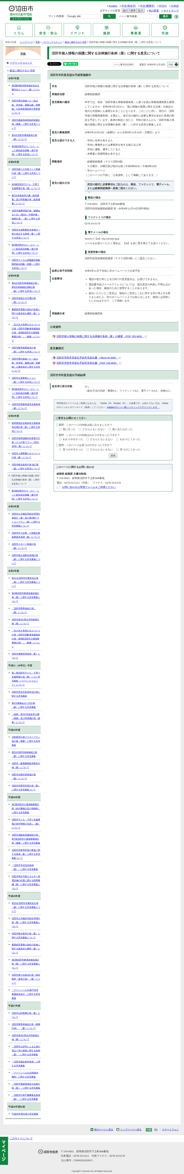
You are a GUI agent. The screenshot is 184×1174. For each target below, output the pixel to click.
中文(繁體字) (147, 6)
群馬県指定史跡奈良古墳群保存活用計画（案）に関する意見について (26, 427)
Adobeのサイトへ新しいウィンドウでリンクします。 (133, 407)
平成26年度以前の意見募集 (25, 1114)
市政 (37, 42)
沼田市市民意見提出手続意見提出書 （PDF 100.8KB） (88, 363)
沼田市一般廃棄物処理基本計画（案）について (26, 765)
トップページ (26, 42)
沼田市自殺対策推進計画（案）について (24, 776)
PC (156, 1129)
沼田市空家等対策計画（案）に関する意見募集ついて (26, 787)
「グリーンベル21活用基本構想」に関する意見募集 (25, 1075)
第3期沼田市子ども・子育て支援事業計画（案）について (26, 186)
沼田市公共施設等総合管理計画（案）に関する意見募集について (26, 922)
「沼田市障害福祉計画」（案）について (24, 610)
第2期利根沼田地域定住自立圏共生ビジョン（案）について (26, 89)
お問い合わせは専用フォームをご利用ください (89, 487)
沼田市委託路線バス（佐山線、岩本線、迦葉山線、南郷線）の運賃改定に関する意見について (26, 365)
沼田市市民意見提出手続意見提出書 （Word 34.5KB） (88, 357)
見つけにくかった (130, 449)
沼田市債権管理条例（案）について (26, 656)
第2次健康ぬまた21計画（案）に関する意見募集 (24, 705)
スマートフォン (170, 1129)
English (113, 6)
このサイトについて (21, 1138)
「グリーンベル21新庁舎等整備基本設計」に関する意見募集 (26, 994)
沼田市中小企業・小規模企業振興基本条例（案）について (26, 535)
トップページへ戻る (130, 1129)
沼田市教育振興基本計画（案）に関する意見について (26, 349)
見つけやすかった (73, 449)
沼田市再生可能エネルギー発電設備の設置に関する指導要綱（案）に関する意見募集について (26, 882)
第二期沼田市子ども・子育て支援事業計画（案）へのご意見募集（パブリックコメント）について (26, 679)
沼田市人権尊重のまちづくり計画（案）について (26, 455)
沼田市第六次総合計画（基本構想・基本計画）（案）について (26, 979)
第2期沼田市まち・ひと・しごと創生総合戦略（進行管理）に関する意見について (25, 150)
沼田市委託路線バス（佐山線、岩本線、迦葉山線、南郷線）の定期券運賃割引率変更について (26, 106)
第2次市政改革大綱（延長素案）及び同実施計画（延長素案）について (26, 199)
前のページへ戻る (103, 1129)
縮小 (125, 10)
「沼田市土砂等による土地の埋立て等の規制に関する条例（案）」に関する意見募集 (26, 1050)
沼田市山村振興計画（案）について (26, 1015)
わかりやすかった (73, 439)
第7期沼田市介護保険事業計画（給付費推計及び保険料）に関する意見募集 (26, 808)
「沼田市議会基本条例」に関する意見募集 (26, 1063)
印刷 (171, 64)
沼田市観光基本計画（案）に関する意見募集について (26, 935)
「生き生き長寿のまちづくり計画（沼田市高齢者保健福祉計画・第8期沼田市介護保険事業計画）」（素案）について (26, 638)
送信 (113, 455)
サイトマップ (171, 10)
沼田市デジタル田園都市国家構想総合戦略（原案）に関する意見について (26, 264)
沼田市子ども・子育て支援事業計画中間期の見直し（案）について (26, 823)
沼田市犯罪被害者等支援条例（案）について (26, 406)
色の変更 (154, 10)
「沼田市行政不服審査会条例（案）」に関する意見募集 (26, 1097)
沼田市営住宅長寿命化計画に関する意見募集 (26, 694)
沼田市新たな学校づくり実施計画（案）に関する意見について (26, 173)
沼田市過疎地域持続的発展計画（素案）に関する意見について (26, 124)
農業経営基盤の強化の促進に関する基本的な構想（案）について (26, 313)
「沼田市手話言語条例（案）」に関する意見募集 (25, 867)
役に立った (69, 429)
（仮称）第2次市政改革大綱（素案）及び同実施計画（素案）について (26, 718)
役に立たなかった (122, 429)
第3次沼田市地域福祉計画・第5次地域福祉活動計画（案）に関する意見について (26, 287)
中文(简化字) (129, 6)
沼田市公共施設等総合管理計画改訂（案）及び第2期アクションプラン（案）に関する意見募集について (26, 520)
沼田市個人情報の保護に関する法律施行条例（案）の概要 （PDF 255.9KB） (101, 336)
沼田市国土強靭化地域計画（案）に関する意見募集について (26, 559)
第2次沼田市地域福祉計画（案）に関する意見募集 (24, 754)
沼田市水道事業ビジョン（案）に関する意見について (26, 380)
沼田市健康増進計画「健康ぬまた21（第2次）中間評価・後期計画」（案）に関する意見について (26, 216)
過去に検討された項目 (76, 42)
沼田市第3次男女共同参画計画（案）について (25, 1037)
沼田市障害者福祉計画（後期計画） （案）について (26, 1026)
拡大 (140, 10)
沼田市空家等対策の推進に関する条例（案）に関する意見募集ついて (26, 854)
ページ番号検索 (128, 16)
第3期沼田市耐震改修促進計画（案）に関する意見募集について (26, 597)
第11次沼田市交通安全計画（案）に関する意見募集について (26, 582)
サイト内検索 (56, 16)
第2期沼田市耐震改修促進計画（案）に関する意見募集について (26, 964)
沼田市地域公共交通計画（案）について (24, 300)
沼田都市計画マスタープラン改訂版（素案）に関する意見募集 (26, 741)
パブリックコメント (52, 42)
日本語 (175, 6)
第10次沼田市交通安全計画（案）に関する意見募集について (26, 907)
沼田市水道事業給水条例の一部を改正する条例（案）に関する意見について (26, 234)
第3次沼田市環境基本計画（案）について (24, 137)
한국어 (163, 6)
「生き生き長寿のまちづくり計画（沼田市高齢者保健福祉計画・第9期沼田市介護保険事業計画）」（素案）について (26, 332)
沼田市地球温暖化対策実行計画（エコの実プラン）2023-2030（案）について (26, 442)
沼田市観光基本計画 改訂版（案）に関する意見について (26, 466)
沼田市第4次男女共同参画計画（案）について (25, 621)
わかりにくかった (130, 439)
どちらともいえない (93, 429)
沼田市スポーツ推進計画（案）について (24, 546)
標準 (132, 10)
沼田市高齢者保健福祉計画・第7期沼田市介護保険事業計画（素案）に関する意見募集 (26, 839)
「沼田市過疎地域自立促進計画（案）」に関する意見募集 (26, 1086)
